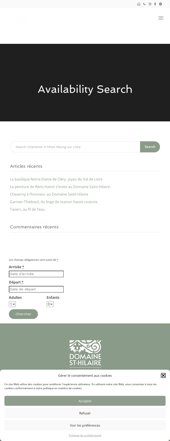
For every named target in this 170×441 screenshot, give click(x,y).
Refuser (85, 413)
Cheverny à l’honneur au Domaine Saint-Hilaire (49, 194)
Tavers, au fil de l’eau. (27, 209)
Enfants (53, 297)
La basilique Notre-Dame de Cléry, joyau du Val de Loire (56, 179)
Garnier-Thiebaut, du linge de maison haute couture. (54, 201)
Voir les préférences (85, 425)
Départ (16, 282)
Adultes (15, 297)
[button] (163, 375)
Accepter (85, 401)
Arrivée (16, 267)
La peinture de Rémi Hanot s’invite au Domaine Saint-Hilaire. (60, 186)
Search (150, 146)
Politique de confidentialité (85, 435)
